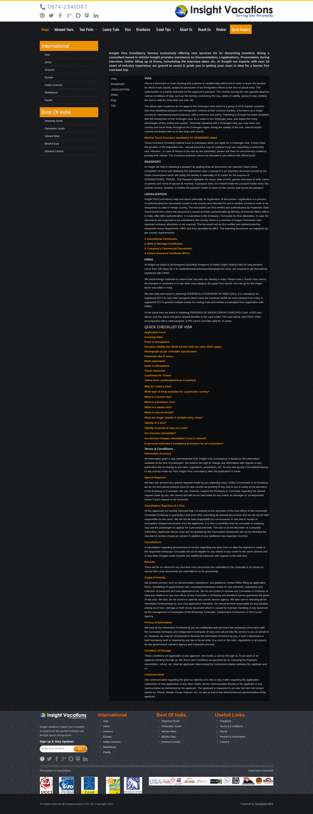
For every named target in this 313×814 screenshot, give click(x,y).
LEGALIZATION (120, 89)
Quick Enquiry (241, 29)
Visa (128, 29)
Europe (49, 77)
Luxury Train (111, 29)
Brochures (143, 29)
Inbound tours (64, 29)
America (49, 69)
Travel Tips (163, 29)
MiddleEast (51, 92)
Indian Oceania (53, 84)
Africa (48, 62)
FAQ (113, 100)
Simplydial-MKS (264, 803)
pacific (48, 100)
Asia (47, 54)
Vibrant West (52, 136)
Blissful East (52, 143)
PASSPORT (118, 84)
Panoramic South (55, 128)
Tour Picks (86, 29)
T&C (113, 105)
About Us (186, 29)
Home (45, 29)
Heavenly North (54, 120)
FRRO (114, 94)
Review (221, 29)
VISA (114, 78)
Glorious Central (54, 151)
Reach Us (204, 29)
